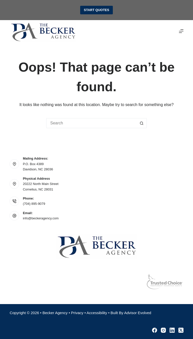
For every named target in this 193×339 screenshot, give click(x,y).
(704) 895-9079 (34, 204)
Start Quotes (96, 10)
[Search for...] (91, 123)
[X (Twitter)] (180, 330)
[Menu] (181, 31)
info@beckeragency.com (41, 218)
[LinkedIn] (172, 330)
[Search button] (142, 123)
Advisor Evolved (137, 313)
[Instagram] (163, 330)
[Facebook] (154, 330)
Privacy (77, 313)
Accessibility (97, 313)
